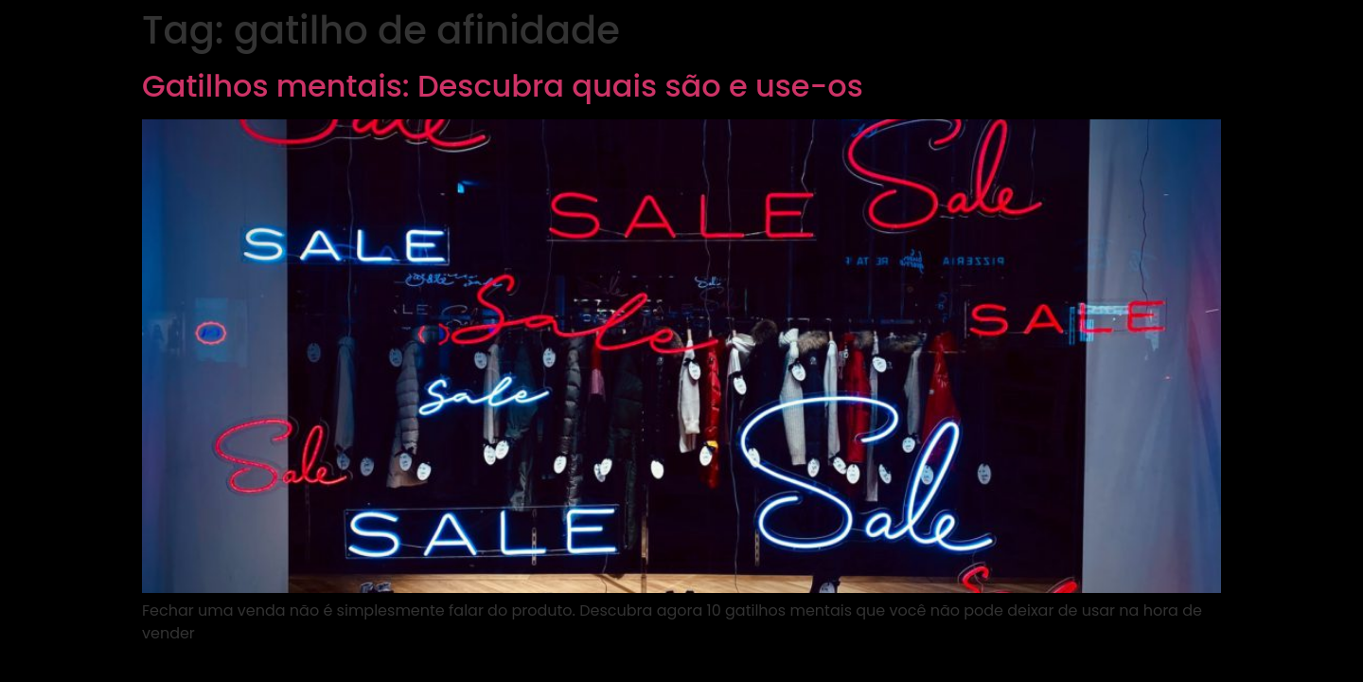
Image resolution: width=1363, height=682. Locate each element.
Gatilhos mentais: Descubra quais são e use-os (502, 85)
